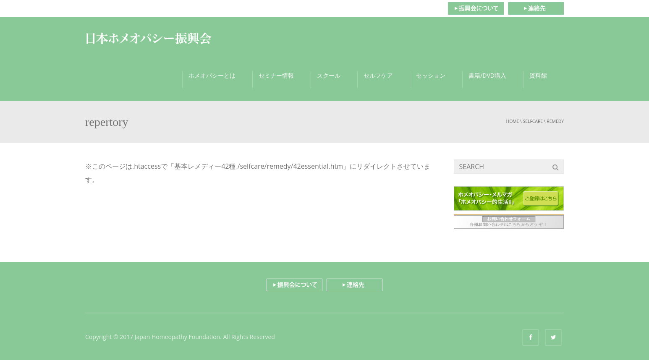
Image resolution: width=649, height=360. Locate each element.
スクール (328, 75)
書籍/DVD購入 (487, 75)
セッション (430, 75)
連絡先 (536, 8)
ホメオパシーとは (212, 75)
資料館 (538, 75)
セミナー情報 (276, 75)
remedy (555, 121)
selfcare (533, 121)
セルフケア (378, 75)
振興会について (475, 8)
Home (512, 121)
